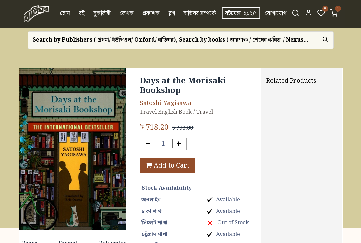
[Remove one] (147, 144)
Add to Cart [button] (167, 165)
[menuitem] (65, 14)
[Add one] (178, 144)
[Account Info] (308, 14)
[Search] (295, 14)
